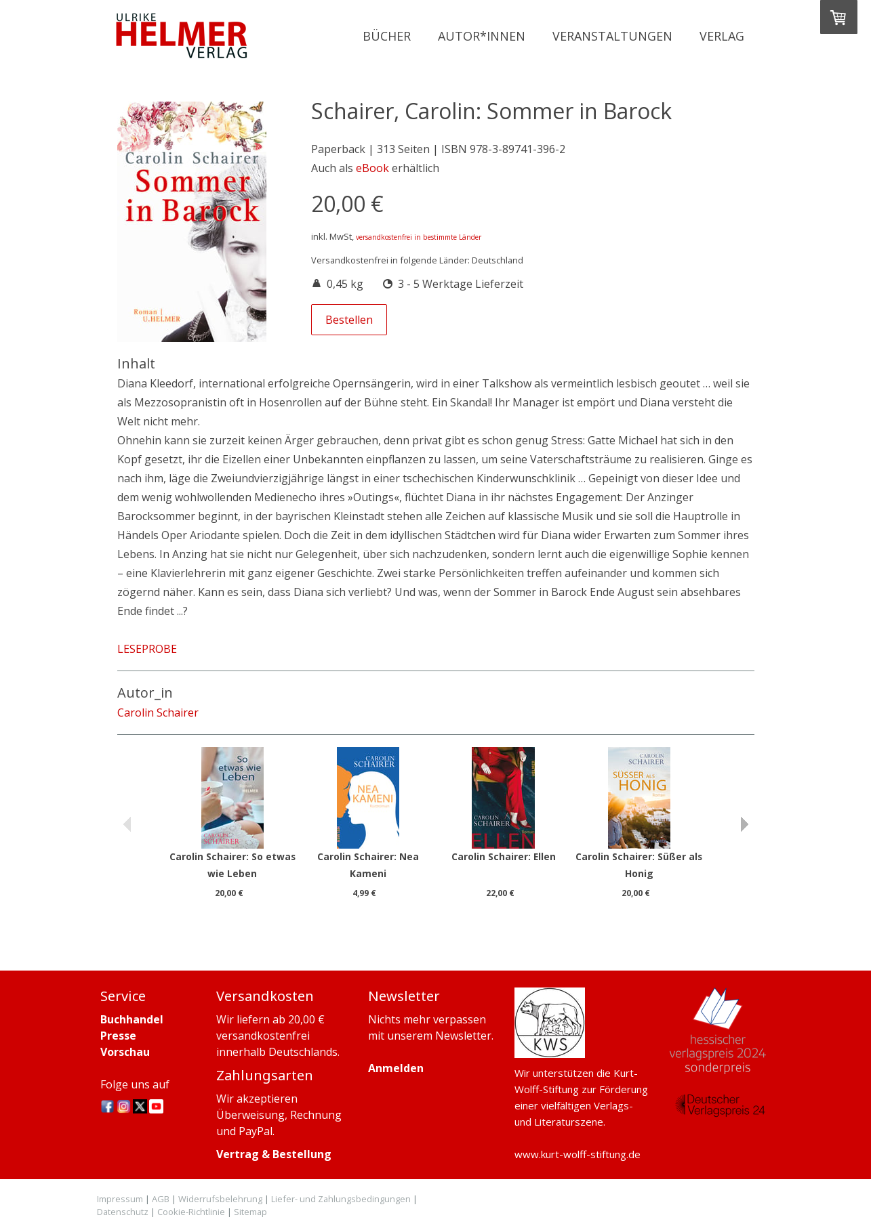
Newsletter (463, 1035)
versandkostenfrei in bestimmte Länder (418, 237)
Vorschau (125, 1051)
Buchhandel (131, 1019)
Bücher (387, 36)
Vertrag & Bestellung (273, 1154)
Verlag (722, 36)
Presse (118, 1035)
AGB (160, 1199)
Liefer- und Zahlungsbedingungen (341, 1199)
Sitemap (250, 1212)
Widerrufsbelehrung (220, 1199)
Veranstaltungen (612, 36)
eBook (372, 168)
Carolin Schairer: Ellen (503, 856)
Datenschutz (122, 1212)
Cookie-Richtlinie (191, 1212)
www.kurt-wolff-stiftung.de (577, 1154)
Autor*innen (481, 36)
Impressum (120, 1199)
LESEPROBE (147, 648)
